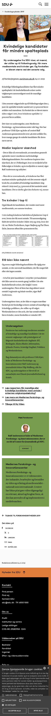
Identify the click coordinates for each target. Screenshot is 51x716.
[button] (3, 695)
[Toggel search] (40, 4)
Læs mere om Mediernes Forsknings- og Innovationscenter (23, 398)
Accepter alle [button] (14, 711)
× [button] (48, 668)
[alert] (25, 690)
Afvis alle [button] (38, 710)
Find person (7, 591)
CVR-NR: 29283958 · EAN (14, 629)
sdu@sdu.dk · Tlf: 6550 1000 (15, 602)
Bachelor (6, 645)
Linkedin (10, 537)
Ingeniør (6, 652)
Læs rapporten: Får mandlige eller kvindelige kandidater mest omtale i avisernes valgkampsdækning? (21, 390)
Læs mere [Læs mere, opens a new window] (24, 691)
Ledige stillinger (9, 625)
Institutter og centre (12, 622)
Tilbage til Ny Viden (13, 404)
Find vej (5, 595)
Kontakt (25, 448)
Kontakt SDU (8, 599)
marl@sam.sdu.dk (26, 79)
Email (8, 542)
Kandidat (6, 648)
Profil (4, 618)
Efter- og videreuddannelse (15, 655)
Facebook (7, 528)
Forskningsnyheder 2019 (14, 11)
